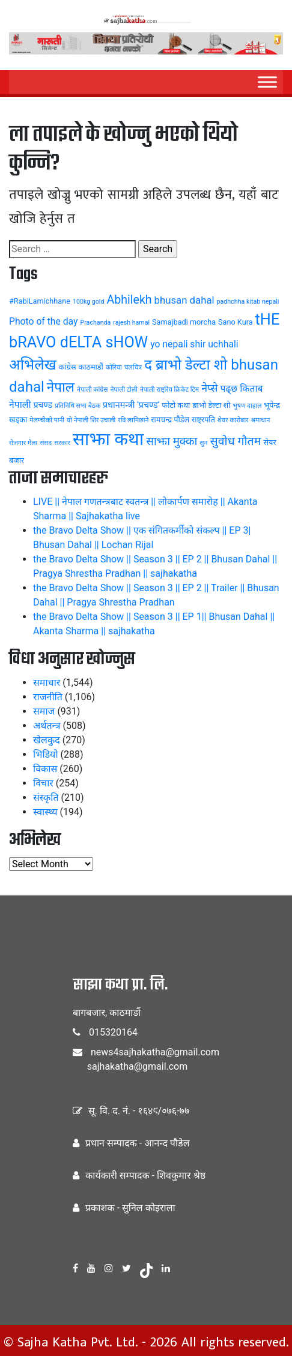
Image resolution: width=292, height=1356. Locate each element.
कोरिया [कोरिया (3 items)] (114, 367)
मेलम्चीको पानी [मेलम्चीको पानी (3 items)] (46, 420)
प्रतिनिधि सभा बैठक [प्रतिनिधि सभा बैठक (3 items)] (77, 406)
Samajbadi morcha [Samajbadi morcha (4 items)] (184, 321)
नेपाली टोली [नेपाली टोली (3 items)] (123, 390)
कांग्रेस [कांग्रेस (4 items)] (67, 366)
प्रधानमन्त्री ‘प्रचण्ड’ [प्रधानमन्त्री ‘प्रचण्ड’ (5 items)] (131, 405)
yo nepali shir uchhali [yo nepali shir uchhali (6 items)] (194, 344)
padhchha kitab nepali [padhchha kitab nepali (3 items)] (248, 301)
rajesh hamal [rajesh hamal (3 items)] (131, 322)
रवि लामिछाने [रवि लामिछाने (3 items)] (133, 420)
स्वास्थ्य (45, 812)
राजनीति (47, 697)
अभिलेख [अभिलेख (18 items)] (32, 364)
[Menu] (267, 81)
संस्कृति (46, 797)
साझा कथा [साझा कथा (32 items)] (108, 439)
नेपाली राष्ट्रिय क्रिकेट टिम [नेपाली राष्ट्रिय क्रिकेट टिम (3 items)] (169, 390)
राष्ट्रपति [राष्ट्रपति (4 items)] (203, 419)
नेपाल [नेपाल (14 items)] (61, 387)
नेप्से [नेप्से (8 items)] (209, 388)
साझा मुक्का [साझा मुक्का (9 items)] (171, 441)
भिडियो (45, 754)
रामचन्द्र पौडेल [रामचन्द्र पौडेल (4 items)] (170, 419)
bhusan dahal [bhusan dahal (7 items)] (184, 300)
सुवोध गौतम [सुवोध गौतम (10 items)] (235, 441)
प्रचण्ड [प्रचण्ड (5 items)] (42, 405)
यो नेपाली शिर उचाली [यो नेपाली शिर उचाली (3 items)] (91, 420)
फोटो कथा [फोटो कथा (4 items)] (176, 405)
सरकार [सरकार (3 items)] (62, 443)
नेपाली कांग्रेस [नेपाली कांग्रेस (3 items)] (92, 390)
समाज (44, 711)
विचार (43, 783)
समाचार (46, 682)
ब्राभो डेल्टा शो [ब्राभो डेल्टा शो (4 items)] (211, 405)
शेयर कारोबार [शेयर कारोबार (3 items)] (233, 420)
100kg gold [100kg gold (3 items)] (89, 301)
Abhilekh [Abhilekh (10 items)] (128, 300)
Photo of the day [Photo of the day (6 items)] (43, 321)
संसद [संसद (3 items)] (46, 443)
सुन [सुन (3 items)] (203, 443)
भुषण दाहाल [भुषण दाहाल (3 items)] (247, 406)
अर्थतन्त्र (47, 725)
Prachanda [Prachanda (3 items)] (95, 322)
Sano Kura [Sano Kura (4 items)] (235, 321)
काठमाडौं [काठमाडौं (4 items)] (91, 366)
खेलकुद (46, 740)
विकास (45, 768)
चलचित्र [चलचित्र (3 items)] (133, 367)
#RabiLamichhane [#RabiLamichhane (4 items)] (39, 300)
